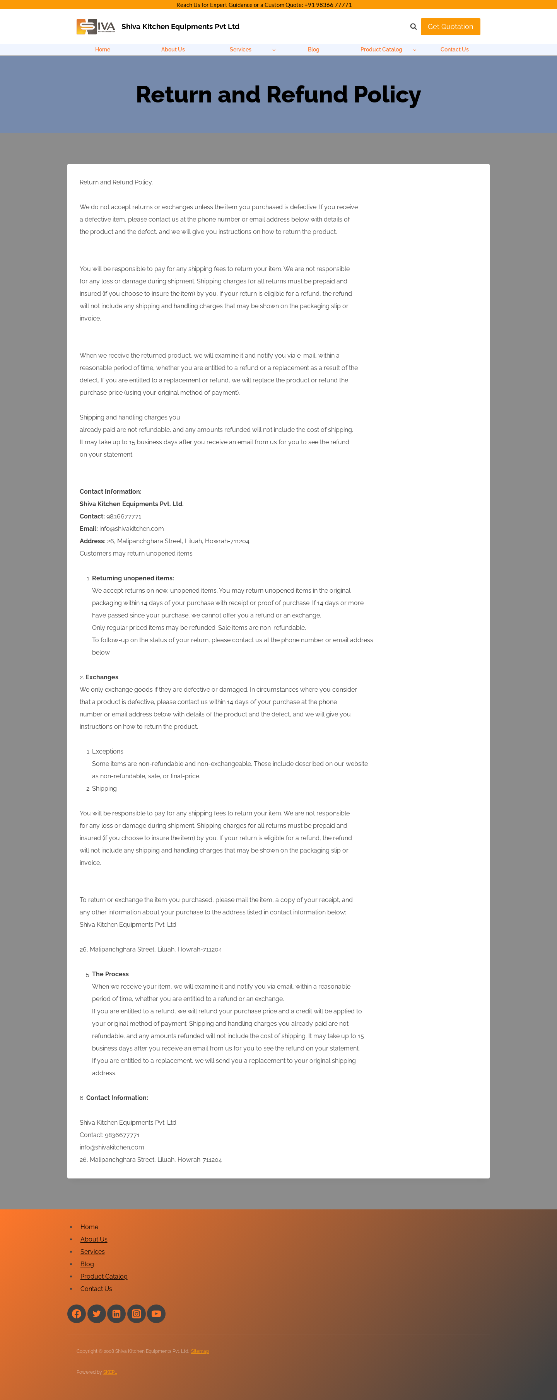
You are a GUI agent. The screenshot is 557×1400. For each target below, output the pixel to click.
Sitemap (200, 1351)
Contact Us (455, 49)
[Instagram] (136, 1314)
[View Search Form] (409, 26)
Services (92, 1251)
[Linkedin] (116, 1314)
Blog (314, 49)
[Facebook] (76, 1314)
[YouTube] (156, 1314)
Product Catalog (104, 1276)
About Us (173, 49)
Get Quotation (450, 26)
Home (102, 49)
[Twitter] (96, 1314)
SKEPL (110, 1372)
